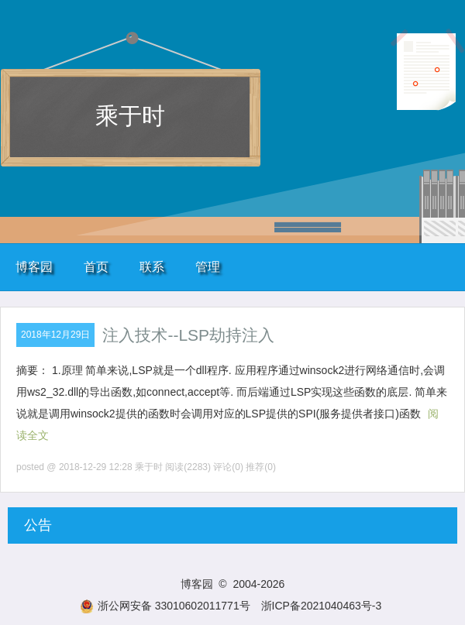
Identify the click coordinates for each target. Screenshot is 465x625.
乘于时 (130, 116)
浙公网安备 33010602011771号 (165, 605)
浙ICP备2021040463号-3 (321, 605)
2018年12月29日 (55, 334)
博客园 (34, 266)
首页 (96, 266)
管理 (207, 266)
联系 (152, 266)
